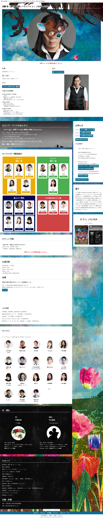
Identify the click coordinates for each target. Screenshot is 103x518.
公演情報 (55, 515)
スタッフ (62, 513)
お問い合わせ (60, 515)
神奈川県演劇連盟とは (44, 515)
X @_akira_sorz (59, 72)
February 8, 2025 (83, 175)
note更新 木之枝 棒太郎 (86, 135)
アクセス (5, 290)
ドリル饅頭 (78, 192)
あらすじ (36, 513)
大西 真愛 (63, 345)
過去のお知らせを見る (81, 139)
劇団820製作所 (79, 200)
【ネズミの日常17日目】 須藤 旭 (11, 86)
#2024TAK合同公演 (93, 166)
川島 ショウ (22, 362)
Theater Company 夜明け (89, 198)
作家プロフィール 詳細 (9, 448)
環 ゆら (36, 378)
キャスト (55, 513)
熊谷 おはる (49, 362)
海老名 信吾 (22, 345)
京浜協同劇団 (85, 205)
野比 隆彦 (22, 395)
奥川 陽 (36, 345)
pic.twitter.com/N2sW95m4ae (86, 168)
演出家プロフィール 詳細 (55, 448)
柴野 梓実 (8, 379)
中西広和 (18, 421)
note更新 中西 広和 (85, 132)
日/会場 (49, 513)
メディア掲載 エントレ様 (87, 129)
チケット (42, 513)
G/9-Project (78, 209)
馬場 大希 (36, 395)
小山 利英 (63, 362)
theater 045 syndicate (87, 192)
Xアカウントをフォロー (82, 179)
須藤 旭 (22, 379)
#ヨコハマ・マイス (83, 166)
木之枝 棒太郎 (36, 362)
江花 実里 (8, 346)
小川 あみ (49, 345)
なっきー (8, 395)
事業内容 (50, 515)
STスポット (92, 205)
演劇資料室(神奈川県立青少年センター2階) (91, 207)
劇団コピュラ (99, 198)
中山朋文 (53, 421)
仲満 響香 (49, 378)
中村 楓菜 (63, 378)
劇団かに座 (82, 202)
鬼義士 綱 (8, 362)
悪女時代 (79, 198)
